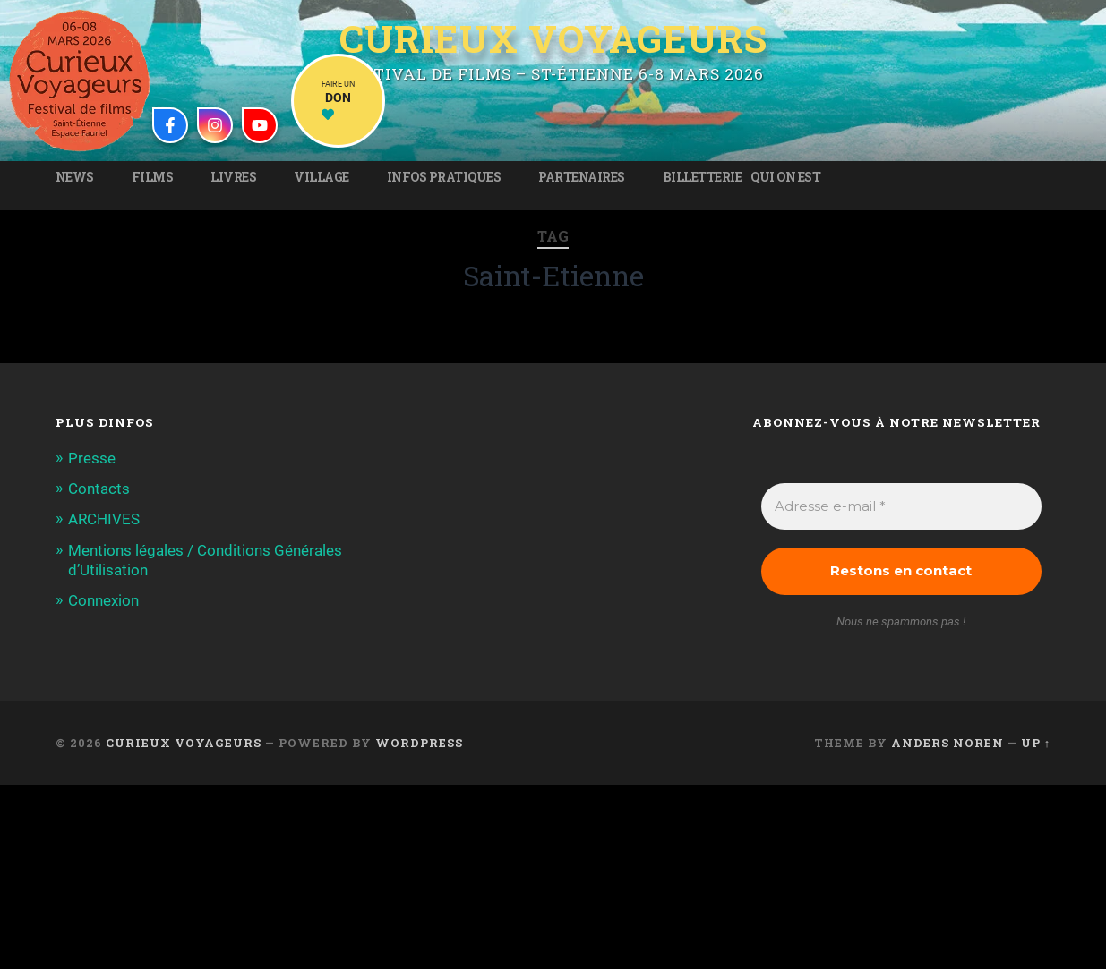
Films (153, 177)
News (75, 177)
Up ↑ (1035, 742)
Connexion (103, 600)
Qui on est (785, 177)
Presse (92, 458)
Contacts (99, 488)
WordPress (419, 742)
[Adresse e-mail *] (901, 507)
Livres (233, 177)
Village (321, 177)
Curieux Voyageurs (553, 38)
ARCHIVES (104, 519)
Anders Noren (947, 742)
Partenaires (581, 177)
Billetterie (702, 177)
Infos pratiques (444, 177)
